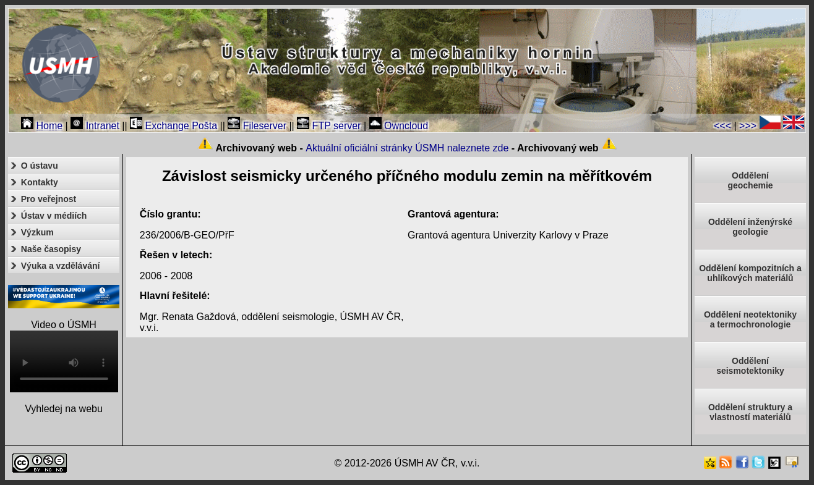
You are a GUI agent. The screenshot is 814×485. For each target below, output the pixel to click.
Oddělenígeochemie (750, 180)
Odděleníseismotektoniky (750, 366)
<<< (722, 125)
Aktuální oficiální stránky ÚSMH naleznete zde (407, 148)
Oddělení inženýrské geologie (750, 227)
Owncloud (399, 125)
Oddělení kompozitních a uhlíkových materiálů (750, 273)
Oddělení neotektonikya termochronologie (750, 319)
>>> (747, 125)
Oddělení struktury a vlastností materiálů (750, 412)
